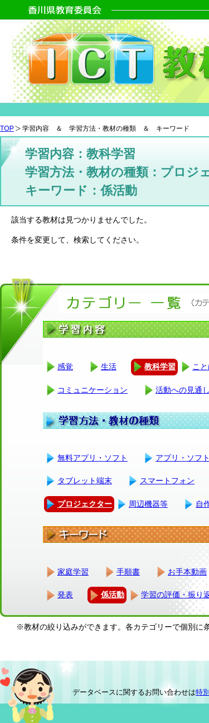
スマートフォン (167, 480)
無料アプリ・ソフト (92, 457)
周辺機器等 (148, 503)
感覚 (65, 366)
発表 (65, 594)
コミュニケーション (92, 389)
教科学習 (160, 366)
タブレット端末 (84, 480)
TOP (7, 128)
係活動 (112, 594)
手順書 (128, 571)
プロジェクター (84, 503)
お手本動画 (187, 571)
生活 (108, 366)
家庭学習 (73, 571)
